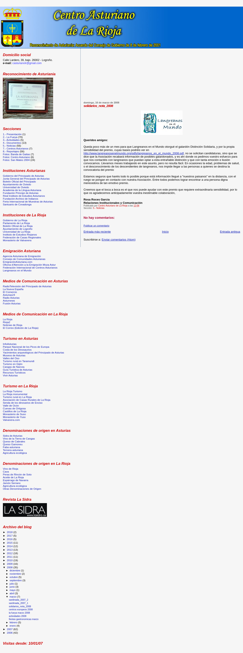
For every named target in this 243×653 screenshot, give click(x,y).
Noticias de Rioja (12, 325)
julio (12, 583)
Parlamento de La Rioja (16, 223)
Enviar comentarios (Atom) (119, 239)
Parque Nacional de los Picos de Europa (26, 346)
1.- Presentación (12, 134)
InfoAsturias (10, 343)
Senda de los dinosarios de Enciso (23, 402)
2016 (10, 539)
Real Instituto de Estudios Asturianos (24, 195)
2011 (10, 556)
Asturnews (9, 300)
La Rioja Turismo (12, 391)
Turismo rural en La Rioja (17, 396)
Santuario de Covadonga (17, 204)
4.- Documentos (12, 142)
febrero (14, 622)
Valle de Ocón (11, 405)
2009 (10, 563)
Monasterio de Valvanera (17, 240)
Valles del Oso (11, 358)
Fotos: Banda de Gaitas (16, 154)
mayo (13, 590)
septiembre (16, 580)
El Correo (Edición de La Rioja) (21, 327)
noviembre (16, 573)
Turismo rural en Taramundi (18, 361)
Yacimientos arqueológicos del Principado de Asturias (33, 352)
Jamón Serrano (11, 483)
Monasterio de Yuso (14, 417)
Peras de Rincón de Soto (17, 474)
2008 (10, 567)
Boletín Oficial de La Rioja (18, 225)
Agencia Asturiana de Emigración (22, 256)
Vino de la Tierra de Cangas (19, 438)
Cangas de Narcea (13, 366)
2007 (10, 629)
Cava (6, 471)
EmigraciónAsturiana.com (17, 261)
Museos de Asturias (14, 355)
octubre (14, 577)
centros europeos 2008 (21, 609)
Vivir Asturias (10, 375)
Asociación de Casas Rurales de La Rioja (26, 399)
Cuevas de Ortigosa (14, 408)
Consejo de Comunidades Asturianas (24, 259)
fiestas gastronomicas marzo (24, 619)
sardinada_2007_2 (18, 599)
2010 (10, 560)
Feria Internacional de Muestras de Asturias (28, 201)
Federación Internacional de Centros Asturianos (30, 267)
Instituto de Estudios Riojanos (20, 234)
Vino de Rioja (10, 468)
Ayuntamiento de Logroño (17, 228)
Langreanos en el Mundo (17, 270)
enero (13, 625)
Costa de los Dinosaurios (17, 349)
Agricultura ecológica (15, 452)
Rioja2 (6, 322)
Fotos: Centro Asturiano (16, 157)
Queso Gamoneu (12, 444)
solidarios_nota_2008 (20, 606)
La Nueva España (13, 289)
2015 (10, 542)
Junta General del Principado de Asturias (26, 178)
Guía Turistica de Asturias (17, 369)
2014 (10, 546)
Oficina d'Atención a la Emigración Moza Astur (29, 264)
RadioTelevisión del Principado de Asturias (27, 286)
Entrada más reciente (97, 231)
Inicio (165, 231)
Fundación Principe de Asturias (21, 192)
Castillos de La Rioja (14, 411)
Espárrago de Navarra (15, 480)
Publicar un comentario (96, 225)
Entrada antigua (230, 231)
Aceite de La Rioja (13, 477)
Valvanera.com (11, 419)
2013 (10, 549)
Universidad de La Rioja (16, 231)
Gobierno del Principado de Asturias (23, 175)
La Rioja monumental (15, 394)
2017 (10, 535)
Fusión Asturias (11, 303)
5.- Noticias (98, 208)
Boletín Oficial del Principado (19, 181)
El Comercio (10, 292)
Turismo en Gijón (12, 363)
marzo (13, 596)
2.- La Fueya (10, 137)
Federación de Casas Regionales (22, 237)
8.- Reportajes (11, 151)
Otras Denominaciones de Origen (22, 488)
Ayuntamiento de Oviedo (17, 184)
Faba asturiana (11, 447)
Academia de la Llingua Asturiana (22, 190)
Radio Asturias (11, 297)
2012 (10, 553)
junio (13, 586)
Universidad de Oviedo (16, 187)
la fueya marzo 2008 (19, 612)
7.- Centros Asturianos (15, 148)
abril (12, 593)
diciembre (15, 570)
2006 (10, 632)
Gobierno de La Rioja (15, 220)
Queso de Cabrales (14, 441)
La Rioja (7, 319)
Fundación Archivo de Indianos (20, 198)
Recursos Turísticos (14, 372)
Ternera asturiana (13, 450)
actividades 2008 (17, 616)
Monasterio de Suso (14, 414)
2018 (10, 532)
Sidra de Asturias (12, 435)
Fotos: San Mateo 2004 (16, 159)
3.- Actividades (11, 139)
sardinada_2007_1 (18, 603)
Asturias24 (9, 294)
